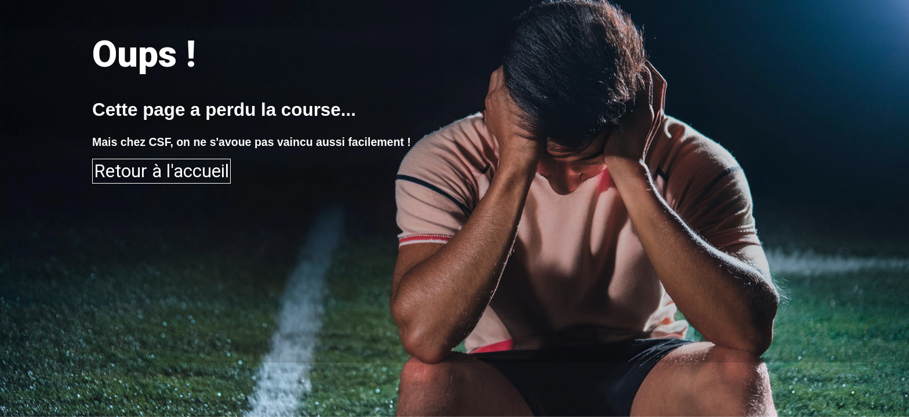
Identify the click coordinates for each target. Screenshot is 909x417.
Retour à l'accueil (161, 171)
